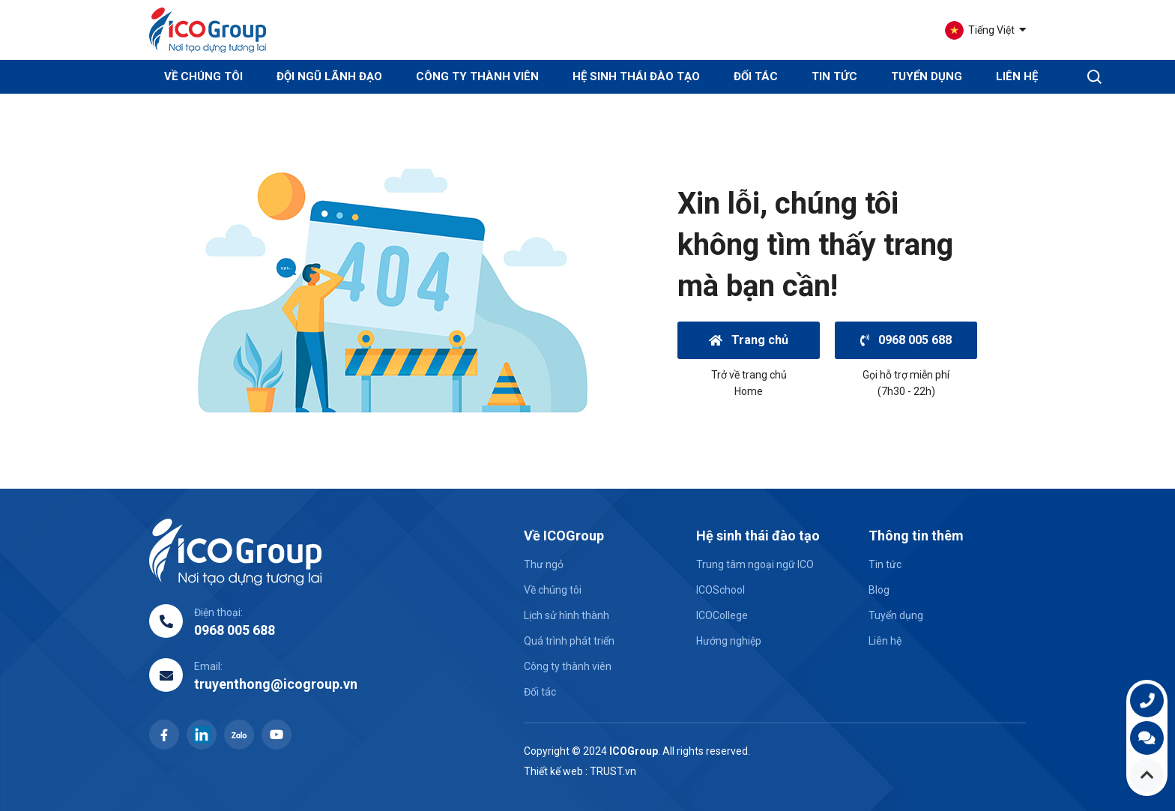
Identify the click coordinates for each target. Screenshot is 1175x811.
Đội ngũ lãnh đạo (329, 76)
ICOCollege (722, 615)
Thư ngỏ (544, 564)
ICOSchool (720, 590)
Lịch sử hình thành (566, 615)
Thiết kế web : (556, 771)
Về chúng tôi (553, 590)
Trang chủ (748, 340)
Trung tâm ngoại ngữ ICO (755, 564)
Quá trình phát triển (569, 641)
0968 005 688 (906, 340)
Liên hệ (1017, 76)
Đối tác (756, 76)
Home (748, 391)
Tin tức (834, 76)
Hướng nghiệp (728, 641)
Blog (879, 590)
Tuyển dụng (926, 76)
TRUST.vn (613, 771)
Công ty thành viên (477, 76)
